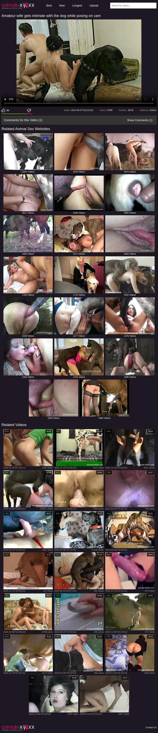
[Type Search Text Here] (133, 5)
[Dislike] (29, 110)
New (62, 5)
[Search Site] (153, 5)
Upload (93, 5)
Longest (77, 5)
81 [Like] (8, 110)
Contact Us (151, 727)
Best (49, 5)
